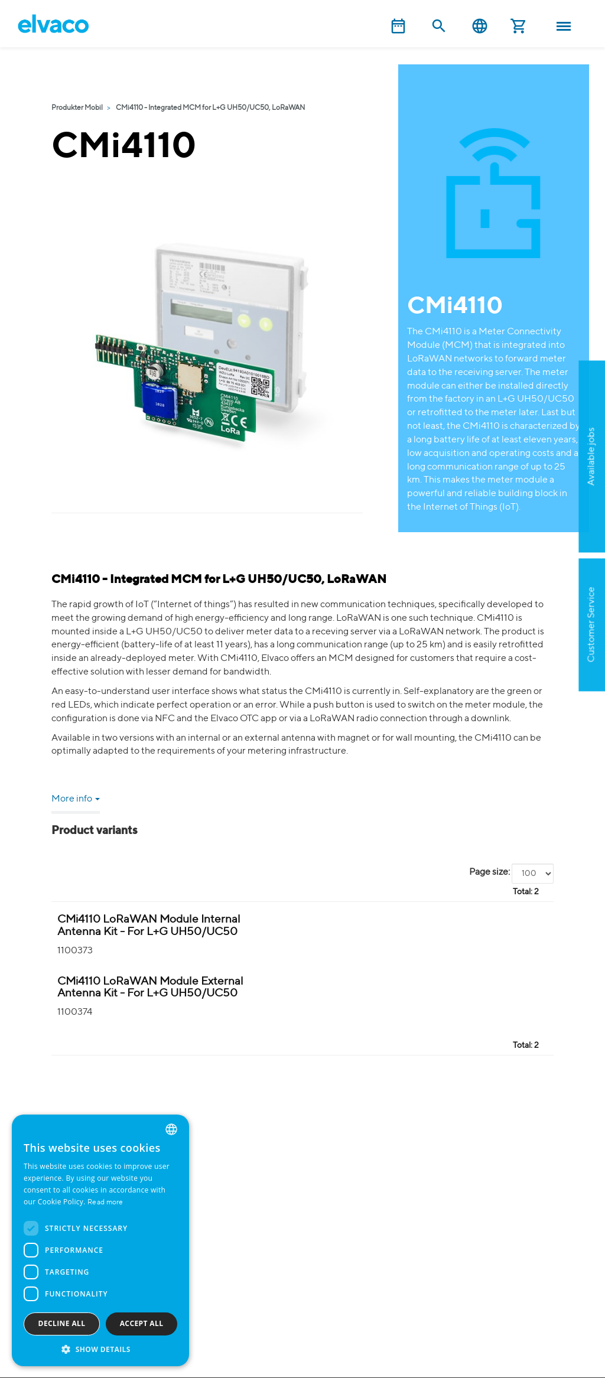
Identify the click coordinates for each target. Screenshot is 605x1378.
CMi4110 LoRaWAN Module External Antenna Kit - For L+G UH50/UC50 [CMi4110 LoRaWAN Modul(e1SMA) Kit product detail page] (150, 987)
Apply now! (537, 514)
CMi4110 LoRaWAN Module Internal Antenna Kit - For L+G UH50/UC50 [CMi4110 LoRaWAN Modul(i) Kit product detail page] (148, 925)
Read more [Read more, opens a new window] (105, 1202)
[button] (100, 1348)
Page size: (489, 872)
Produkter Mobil (77, 108)
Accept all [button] (142, 1323)
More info (75, 799)
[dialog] (100, 1240)
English (480, 26)
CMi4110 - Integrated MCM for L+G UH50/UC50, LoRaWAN (210, 108)
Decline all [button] (62, 1323)
